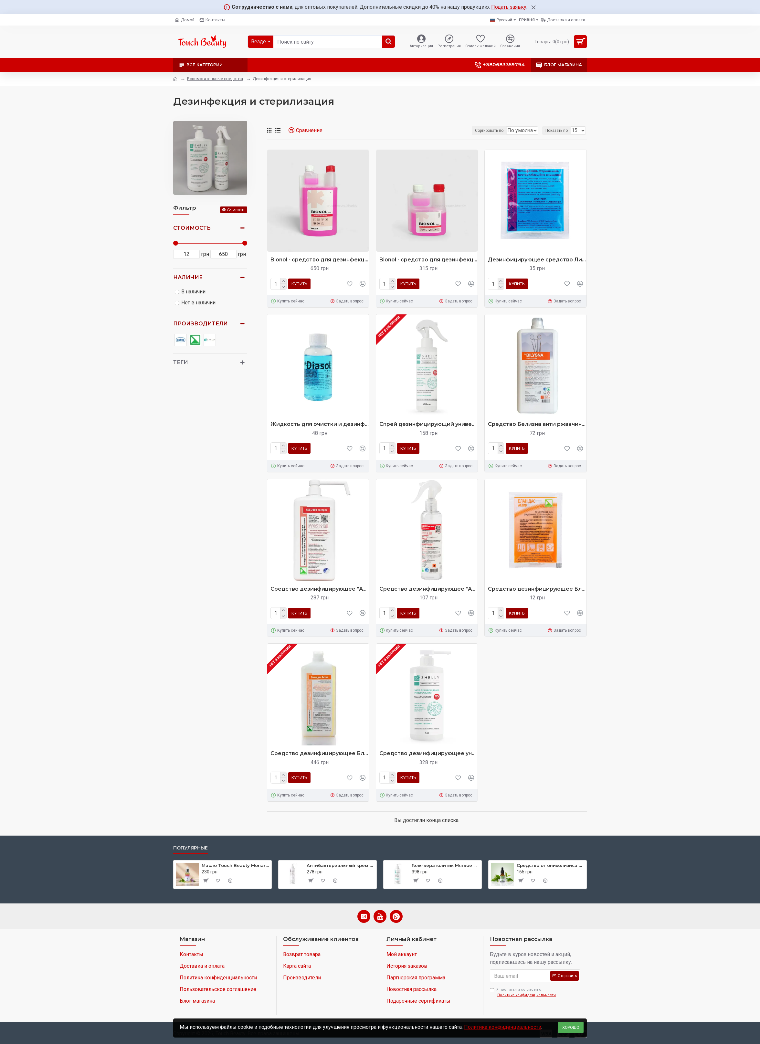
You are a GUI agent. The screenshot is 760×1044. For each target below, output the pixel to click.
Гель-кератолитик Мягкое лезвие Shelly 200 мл (445, 865)
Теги (180, 362)
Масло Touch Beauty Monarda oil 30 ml (235, 865)
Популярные (190, 848)
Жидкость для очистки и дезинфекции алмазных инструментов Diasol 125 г (319, 424)
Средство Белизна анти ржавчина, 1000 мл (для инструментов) (537, 424)
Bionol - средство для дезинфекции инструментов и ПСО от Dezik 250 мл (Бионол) (428, 260)
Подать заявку (508, 7)
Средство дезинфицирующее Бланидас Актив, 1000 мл (319, 753)
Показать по (558, 130)
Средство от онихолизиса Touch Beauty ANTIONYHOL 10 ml (550, 865)
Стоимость (192, 228)
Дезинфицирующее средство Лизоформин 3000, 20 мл (537, 260)
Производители (200, 324)
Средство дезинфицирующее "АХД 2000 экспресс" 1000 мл (319, 589)
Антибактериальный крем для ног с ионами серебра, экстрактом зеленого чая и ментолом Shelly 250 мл (340, 865)
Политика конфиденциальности (502, 1027)
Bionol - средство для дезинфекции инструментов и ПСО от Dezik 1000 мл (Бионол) (319, 260)
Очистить (236, 209)
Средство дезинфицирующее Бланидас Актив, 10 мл (537, 589)
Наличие (188, 277)
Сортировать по (468, 130)
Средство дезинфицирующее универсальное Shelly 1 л (428, 753)
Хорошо (570, 1027)
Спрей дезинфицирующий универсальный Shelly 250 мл (428, 424)
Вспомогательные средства (215, 78)
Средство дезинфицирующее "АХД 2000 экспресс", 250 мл (428, 589)
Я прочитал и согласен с (523, 992)
